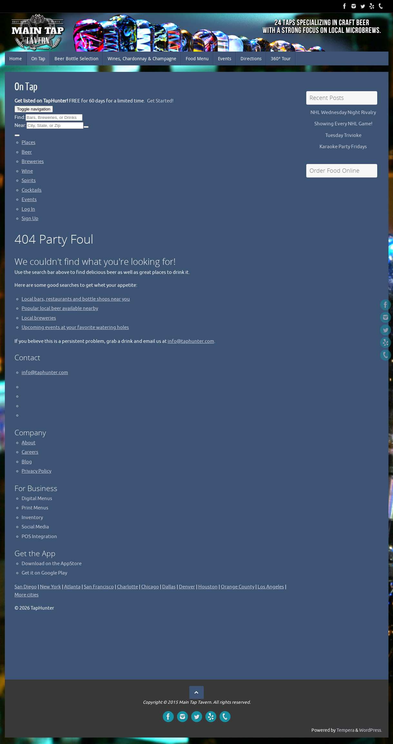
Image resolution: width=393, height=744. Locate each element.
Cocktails (32, 190)
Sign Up (30, 219)
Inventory (32, 518)
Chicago (150, 587)
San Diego (26, 587)
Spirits (29, 181)
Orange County (237, 587)
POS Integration (39, 537)
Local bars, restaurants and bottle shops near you (76, 299)
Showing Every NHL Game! (343, 124)
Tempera (345, 730)
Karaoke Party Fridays (343, 147)
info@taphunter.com (191, 341)
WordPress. (370, 730)
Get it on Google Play (44, 573)
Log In (28, 209)
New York (50, 587)
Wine (27, 171)
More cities (27, 595)
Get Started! (160, 101)
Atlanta (72, 587)
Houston (208, 587)
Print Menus (35, 508)
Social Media (35, 527)
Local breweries (39, 318)
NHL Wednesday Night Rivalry (343, 113)
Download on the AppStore (52, 564)
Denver (187, 587)
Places (28, 143)
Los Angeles (271, 587)
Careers (30, 452)
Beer (27, 152)
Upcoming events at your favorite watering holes (75, 327)
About (28, 443)
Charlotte (127, 587)
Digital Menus (37, 499)
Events (29, 200)
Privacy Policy (36, 471)
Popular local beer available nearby (60, 308)
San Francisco (99, 587)
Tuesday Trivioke (343, 135)
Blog (27, 462)
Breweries (33, 162)
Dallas (169, 587)
